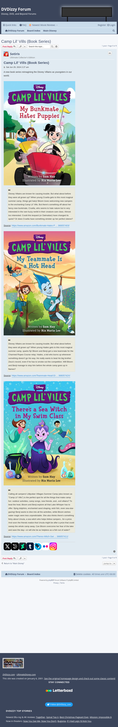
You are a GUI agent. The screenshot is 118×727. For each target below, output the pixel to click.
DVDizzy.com (9, 674)
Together (40, 717)
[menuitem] (22, 25)
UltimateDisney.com (26, 674)
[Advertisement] (87, 12)
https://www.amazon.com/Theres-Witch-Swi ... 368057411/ (40, 536)
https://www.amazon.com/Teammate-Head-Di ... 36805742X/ (41, 375)
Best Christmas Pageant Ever (74, 717)
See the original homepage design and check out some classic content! (79, 678)
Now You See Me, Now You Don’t (39, 721)
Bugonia (61, 721)
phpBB (50, 580)
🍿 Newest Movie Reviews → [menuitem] (43, 25)
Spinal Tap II (52, 717)
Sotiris (15, 54)
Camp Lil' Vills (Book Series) (26, 41)
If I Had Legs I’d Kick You (79, 721)
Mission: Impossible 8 (101, 717)
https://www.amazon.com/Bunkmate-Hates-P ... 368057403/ (40, 225)
